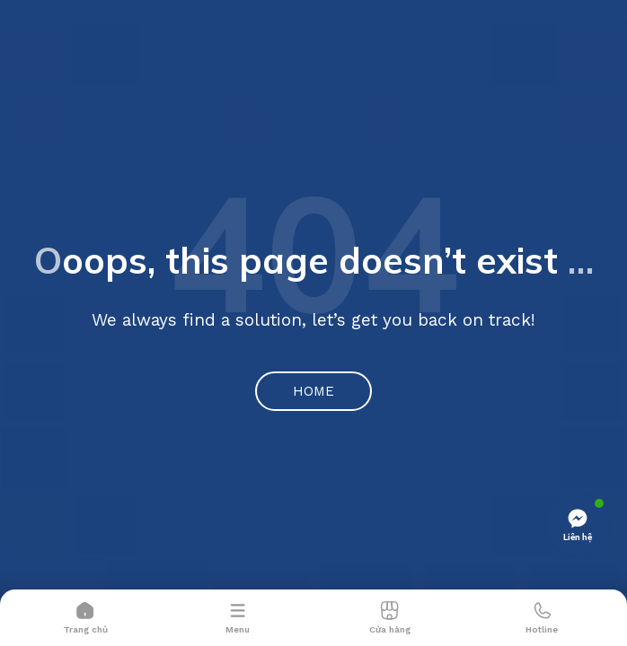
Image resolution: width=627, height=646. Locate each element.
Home (313, 391)
